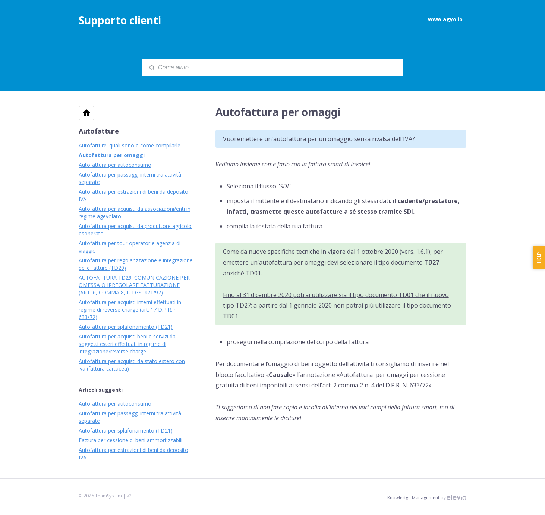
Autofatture (99, 131)
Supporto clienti (120, 20)
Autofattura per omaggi (112, 155)
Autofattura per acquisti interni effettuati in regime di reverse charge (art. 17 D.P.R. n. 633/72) (130, 310)
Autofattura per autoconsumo (115, 164)
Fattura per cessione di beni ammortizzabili (130, 440)
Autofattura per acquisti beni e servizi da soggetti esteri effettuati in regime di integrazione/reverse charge (127, 344)
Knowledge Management (413, 497)
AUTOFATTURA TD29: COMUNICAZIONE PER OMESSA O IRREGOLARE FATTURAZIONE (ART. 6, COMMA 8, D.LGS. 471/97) (134, 285)
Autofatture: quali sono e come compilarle (129, 145)
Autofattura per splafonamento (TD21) (126, 326)
